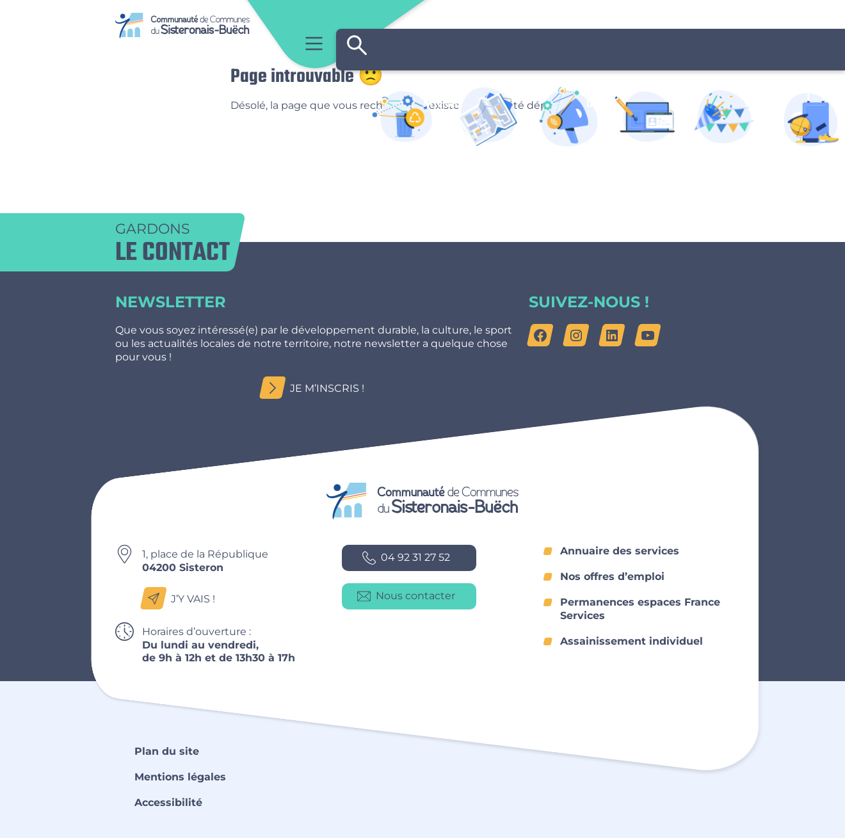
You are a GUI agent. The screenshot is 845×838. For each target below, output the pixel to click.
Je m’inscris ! (315, 388)
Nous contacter (406, 596)
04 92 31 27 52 (406, 558)
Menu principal (314, 43)
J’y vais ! (181, 599)
